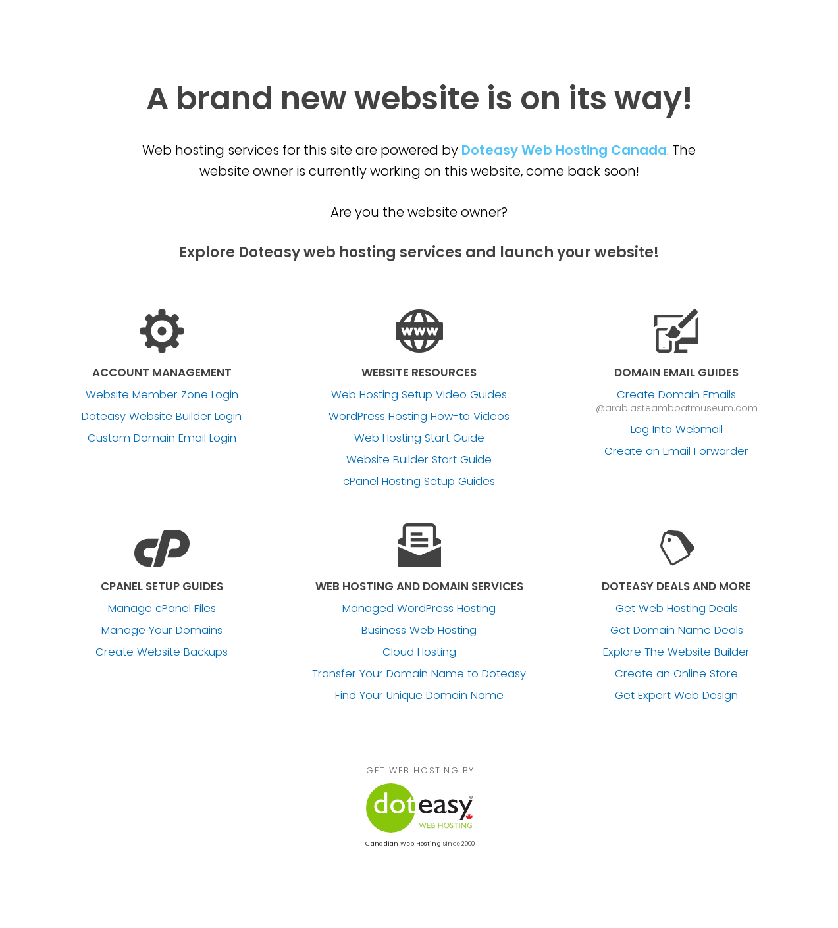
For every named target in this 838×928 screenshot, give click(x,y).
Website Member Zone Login (162, 394)
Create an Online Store (676, 674)
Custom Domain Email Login (162, 438)
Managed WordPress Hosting (419, 608)
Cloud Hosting (419, 652)
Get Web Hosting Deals (676, 608)
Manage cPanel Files (162, 608)
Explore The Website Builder (676, 652)
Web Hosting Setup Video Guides (419, 394)
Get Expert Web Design (676, 695)
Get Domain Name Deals (676, 630)
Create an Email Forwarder (676, 451)
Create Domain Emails (676, 394)
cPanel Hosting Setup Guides (419, 481)
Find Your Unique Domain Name (419, 695)
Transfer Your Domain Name (419, 674)
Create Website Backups (161, 652)
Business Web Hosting (419, 630)
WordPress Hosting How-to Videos (419, 416)
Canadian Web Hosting (402, 844)
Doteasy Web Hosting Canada (564, 150)
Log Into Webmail (677, 429)
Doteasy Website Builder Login (162, 416)
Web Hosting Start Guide (419, 438)
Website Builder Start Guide (419, 460)
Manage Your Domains (162, 630)
